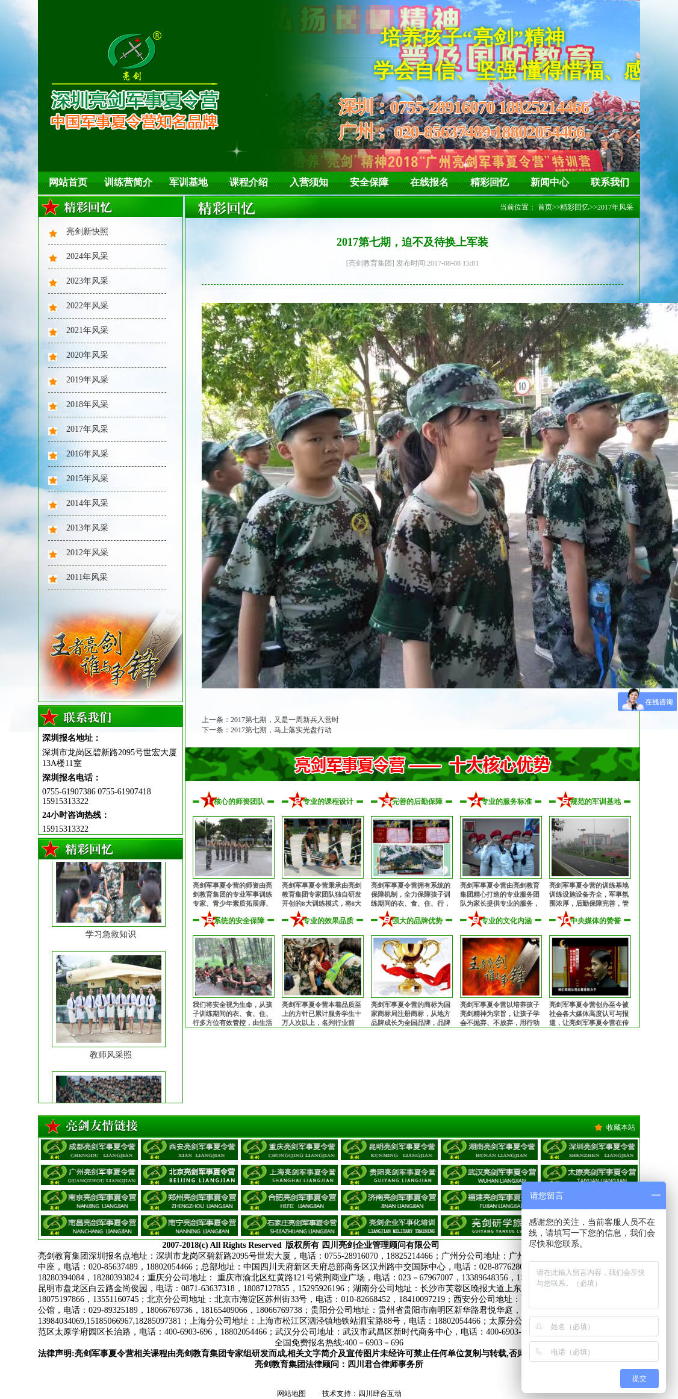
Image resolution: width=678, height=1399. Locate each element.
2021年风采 (87, 330)
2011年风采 (87, 577)
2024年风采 (87, 256)
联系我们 (610, 182)
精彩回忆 (489, 182)
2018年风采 (87, 404)
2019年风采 (87, 379)
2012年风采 (87, 552)
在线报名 (429, 182)
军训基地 (188, 182)
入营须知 (309, 182)
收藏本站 (620, 1127)
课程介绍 (248, 182)
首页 (545, 207)
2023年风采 (87, 280)
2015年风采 (87, 478)
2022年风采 (87, 305)
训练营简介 (128, 182)
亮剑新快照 (87, 231)
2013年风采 (87, 527)
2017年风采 (87, 429)
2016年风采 (87, 453)
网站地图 (291, 1393)
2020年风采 (87, 355)
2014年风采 (87, 503)
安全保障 (369, 182)
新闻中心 (549, 182)
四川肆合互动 (380, 1393)
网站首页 (68, 182)
